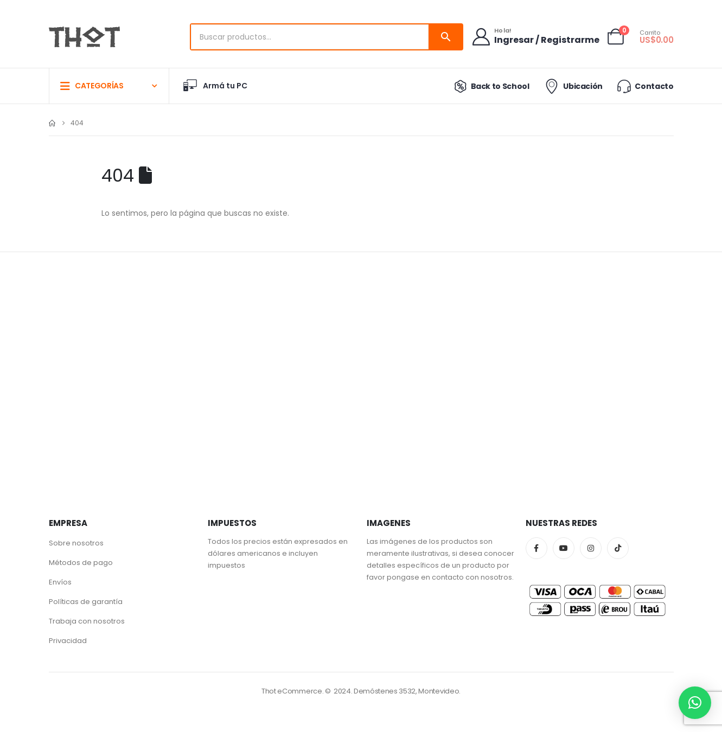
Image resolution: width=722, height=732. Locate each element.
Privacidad (68, 640)
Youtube (563, 548)
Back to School (489, 86)
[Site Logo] (84, 37)
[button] (695, 702)
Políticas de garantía (86, 601)
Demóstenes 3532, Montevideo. (407, 691)
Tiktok (618, 548)
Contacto (644, 86)
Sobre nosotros (76, 543)
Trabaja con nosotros (87, 621)
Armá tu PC (214, 86)
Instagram (591, 548)
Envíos (60, 582)
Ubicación (572, 86)
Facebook (536, 548)
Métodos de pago (81, 562)
